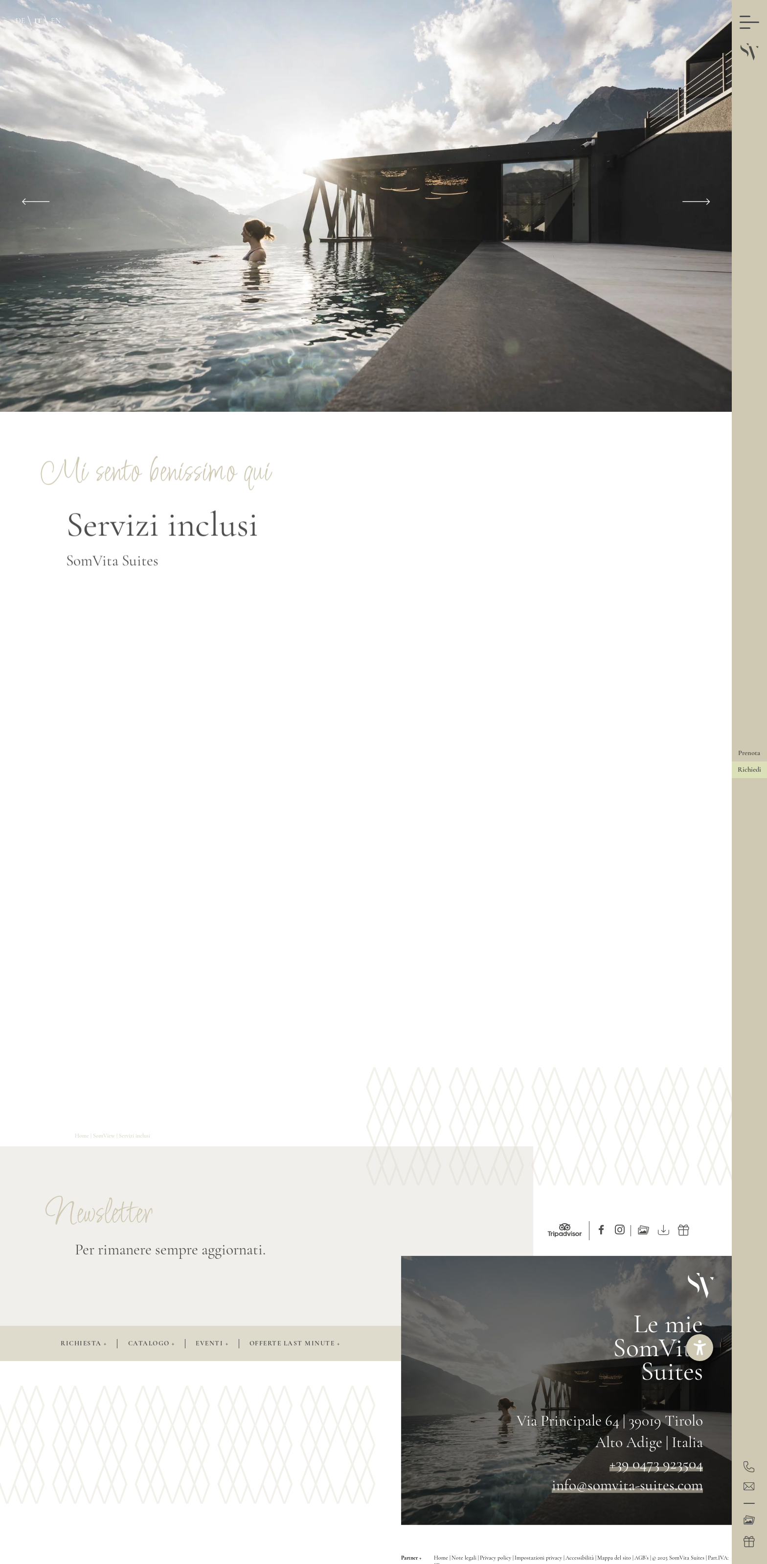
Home (82, 1135)
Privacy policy (496, 1557)
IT (38, 20)
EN (56, 20)
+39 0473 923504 (656, 1463)
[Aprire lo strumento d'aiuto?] (699, 1347)
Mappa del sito (614, 1557)
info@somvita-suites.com (627, 1485)
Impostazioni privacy (539, 1557)
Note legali (464, 1557)
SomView (104, 1135)
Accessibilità (580, 1557)
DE (20, 20)
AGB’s (642, 1557)
